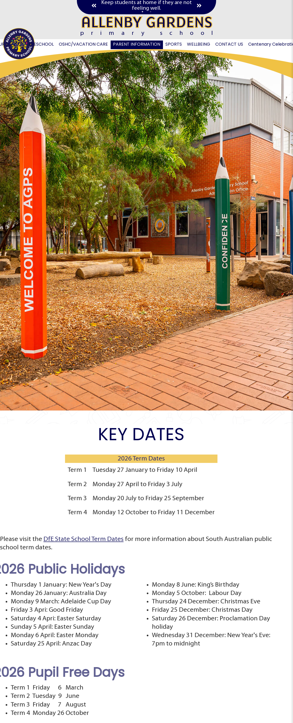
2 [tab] (150, 11)
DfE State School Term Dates (83, 539)
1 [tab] (142, 11)
